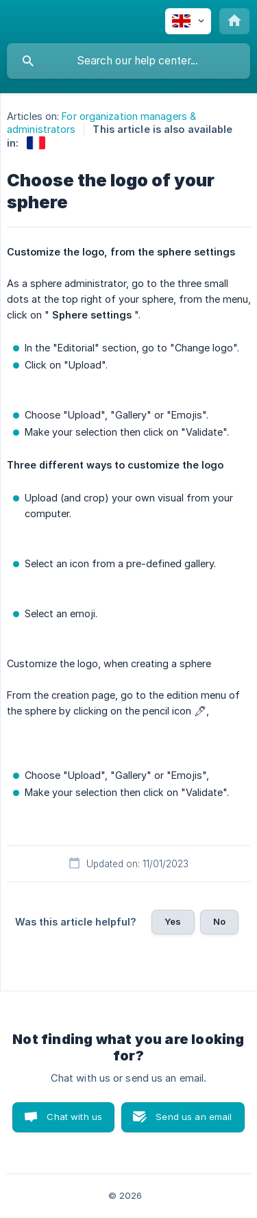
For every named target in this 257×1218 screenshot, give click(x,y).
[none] (188, 21)
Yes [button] (172, 921)
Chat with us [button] (74, 1116)
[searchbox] (128, 61)
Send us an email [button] (194, 1116)
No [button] (219, 921)
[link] (36, 142)
